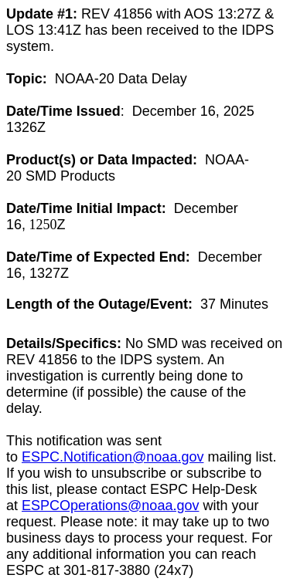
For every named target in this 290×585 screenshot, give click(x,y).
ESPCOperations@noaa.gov (110, 505)
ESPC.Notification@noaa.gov (112, 457)
